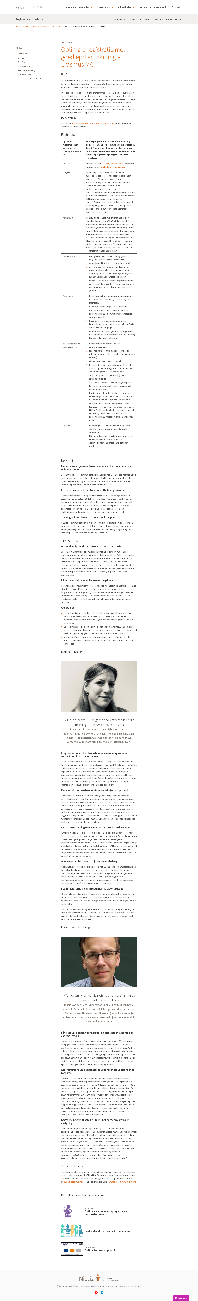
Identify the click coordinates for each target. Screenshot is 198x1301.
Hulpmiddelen (124, 7)
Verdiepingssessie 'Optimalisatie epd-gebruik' (93, 123)
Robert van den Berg (26, 70)
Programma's (103, 7)
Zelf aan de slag (24, 74)
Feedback (180, 1298)
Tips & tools (23, 62)
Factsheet (22, 54)
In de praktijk (56, 26)
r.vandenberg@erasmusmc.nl (113, 166)
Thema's (118, 19)
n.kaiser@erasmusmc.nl (113, 163)
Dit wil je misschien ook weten (30, 79)
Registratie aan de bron (29, 19)
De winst (21, 58)
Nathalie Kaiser (24, 66)
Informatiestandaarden (77, 7)
